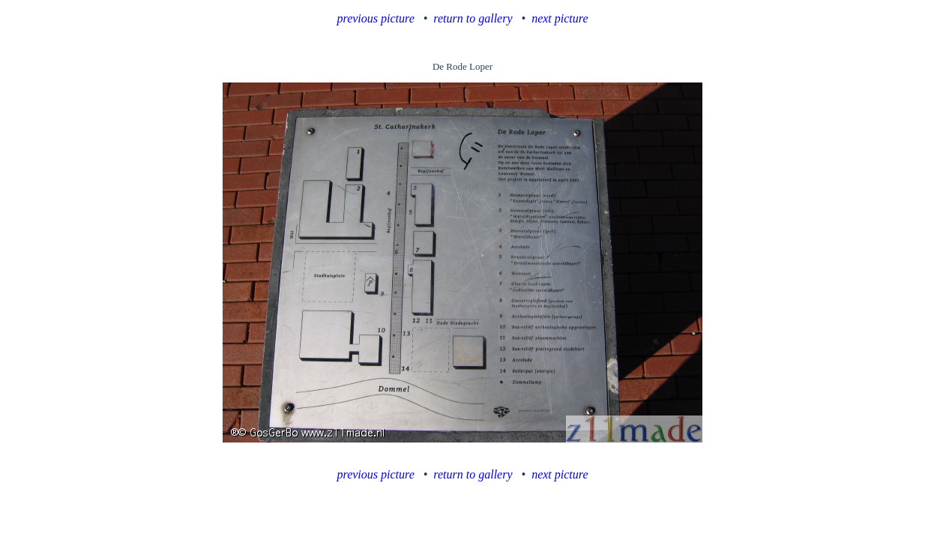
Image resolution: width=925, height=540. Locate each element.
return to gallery (472, 18)
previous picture (376, 18)
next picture (559, 18)
